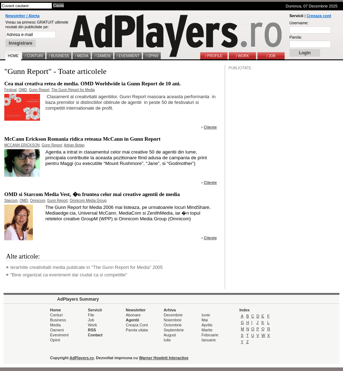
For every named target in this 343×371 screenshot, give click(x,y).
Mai (205, 320)
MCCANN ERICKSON (22, 145)
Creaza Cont (137, 325)
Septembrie (174, 330)
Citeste (210, 127)
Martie (207, 330)
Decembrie (173, 315)
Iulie (167, 340)
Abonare (133, 315)
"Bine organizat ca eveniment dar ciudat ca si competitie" (68, 274)
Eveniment (59, 335)
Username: (299, 23)
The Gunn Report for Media (73, 90)
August (170, 335)
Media (55, 325)
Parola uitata (137, 330)
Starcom (11, 200)
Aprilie (207, 325)
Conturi (56, 315)
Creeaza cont (319, 16)
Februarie (210, 335)
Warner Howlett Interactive (163, 358)
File (91, 315)
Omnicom (37, 200)
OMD (23, 90)
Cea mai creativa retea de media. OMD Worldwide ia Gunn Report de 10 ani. (92, 83)
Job (91, 320)
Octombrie (173, 325)
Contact (95, 335)
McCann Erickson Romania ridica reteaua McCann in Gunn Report (82, 139)
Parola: (295, 37)
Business (58, 320)
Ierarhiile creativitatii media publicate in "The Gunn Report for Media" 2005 (86, 267)
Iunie (206, 315)
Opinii (55, 340)
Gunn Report (39, 90)
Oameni (57, 330)
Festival (10, 90)
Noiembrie (173, 320)
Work (92, 325)
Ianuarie (209, 340)
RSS (92, 330)
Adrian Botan (74, 145)
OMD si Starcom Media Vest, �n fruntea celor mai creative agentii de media (92, 194)
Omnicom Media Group (88, 200)
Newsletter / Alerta (22, 16)
